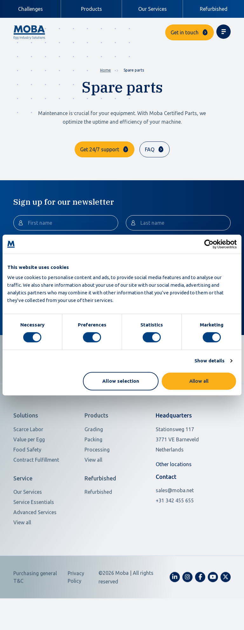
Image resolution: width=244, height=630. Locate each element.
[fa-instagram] (187, 602)
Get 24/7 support (99, 149)
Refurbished (213, 9)
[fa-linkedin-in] (175, 602)
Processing (97, 474)
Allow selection (120, 381)
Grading (94, 454)
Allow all (198, 381)
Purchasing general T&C (35, 601)
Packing (93, 464)
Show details (209, 360)
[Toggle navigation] (223, 31)
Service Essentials (33, 527)
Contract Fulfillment (36, 484)
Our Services (152, 9)
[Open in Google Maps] (185, 464)
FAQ (149, 149)
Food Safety (27, 474)
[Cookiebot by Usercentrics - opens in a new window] (209, 244)
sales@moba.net (175, 515)
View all (93, 484)
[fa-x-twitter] (225, 602)
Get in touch (185, 32)
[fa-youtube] (213, 602)
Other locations (174, 489)
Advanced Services (35, 537)
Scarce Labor (28, 454)
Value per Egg (29, 464)
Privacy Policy (76, 601)
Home (105, 70)
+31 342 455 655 (175, 525)
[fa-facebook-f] (200, 602)
